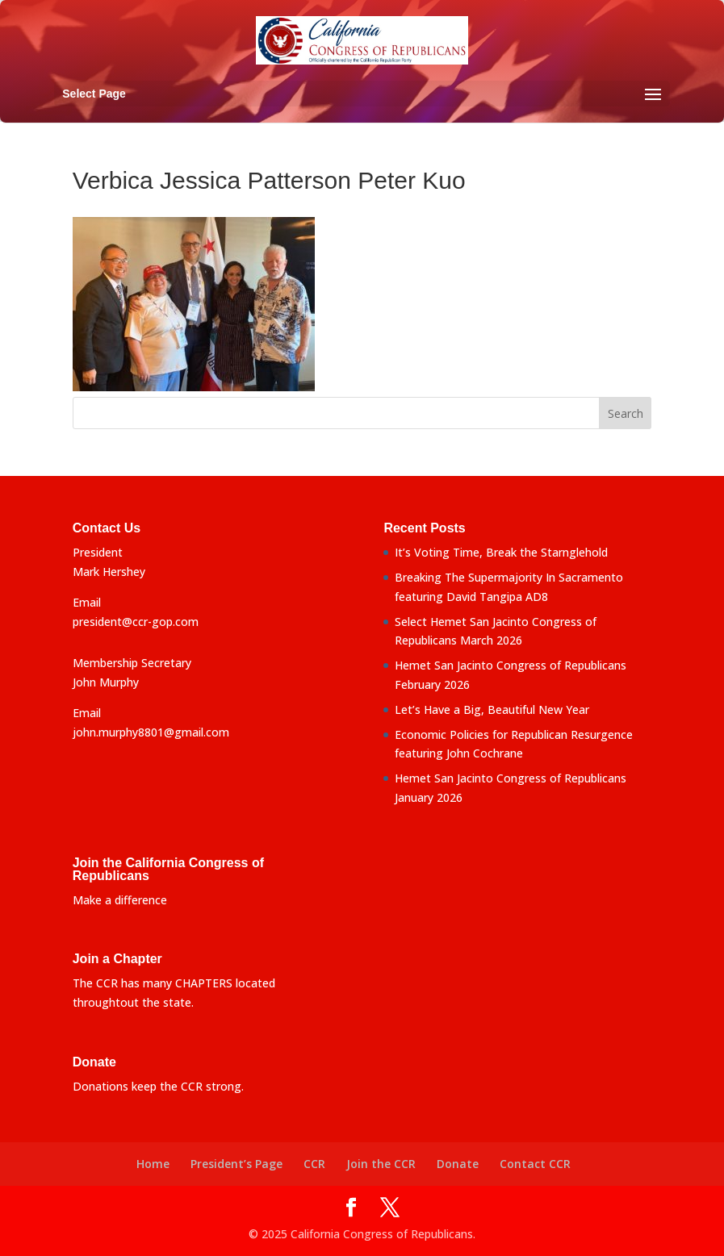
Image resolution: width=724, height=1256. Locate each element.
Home (152, 1163)
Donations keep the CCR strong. (158, 1086)
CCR (314, 1163)
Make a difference (120, 900)
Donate (458, 1163)
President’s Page (236, 1163)
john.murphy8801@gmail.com (151, 732)
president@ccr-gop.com (136, 621)
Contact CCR (535, 1163)
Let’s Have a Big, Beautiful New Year (492, 709)
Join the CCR (381, 1163)
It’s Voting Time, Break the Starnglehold (501, 552)
